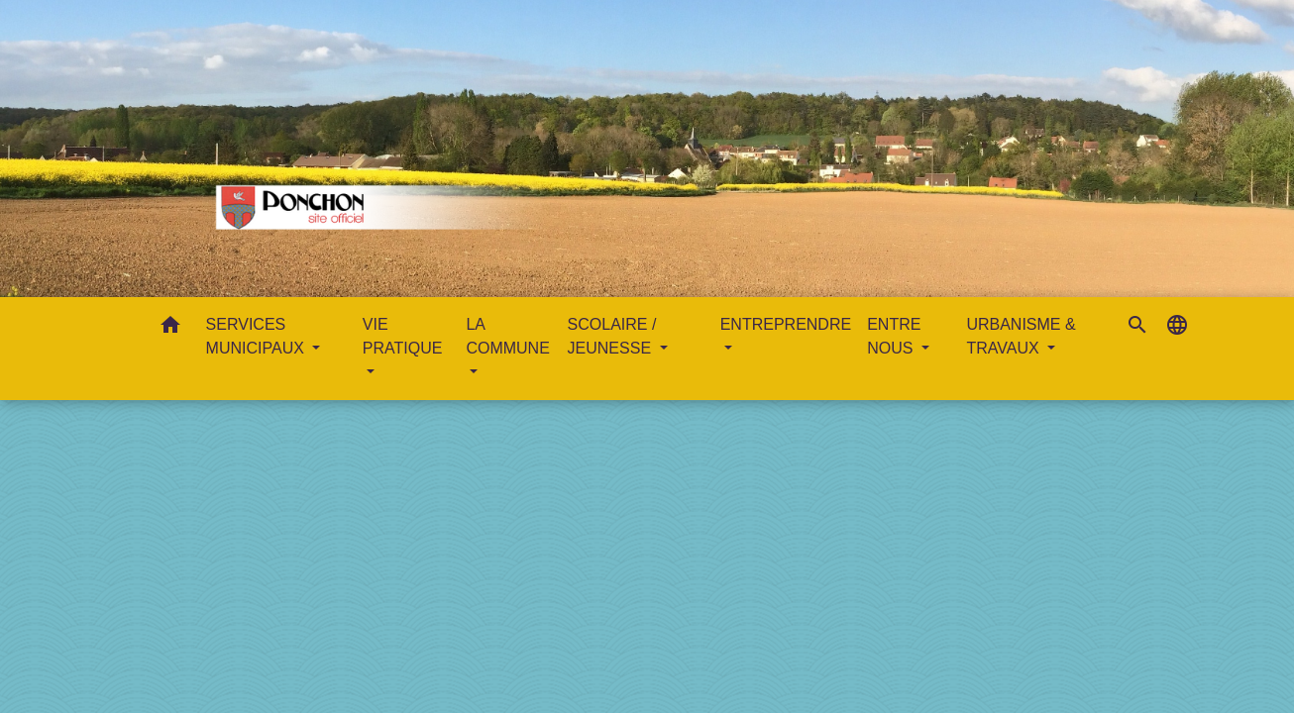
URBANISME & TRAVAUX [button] (1020, 336)
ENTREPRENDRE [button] (785, 324)
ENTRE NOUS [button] (893, 336)
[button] (170, 328)
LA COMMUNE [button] (507, 336)
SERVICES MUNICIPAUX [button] (257, 336)
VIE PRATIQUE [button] (403, 336)
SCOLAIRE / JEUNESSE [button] (612, 336)
